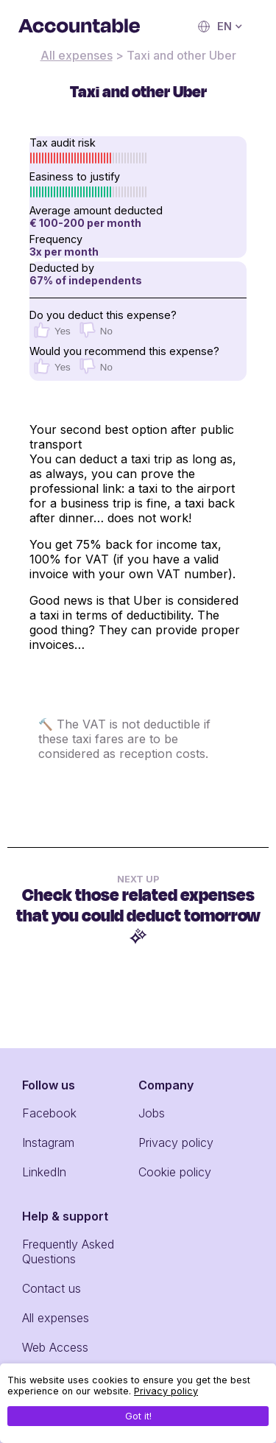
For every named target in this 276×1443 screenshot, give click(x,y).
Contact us (51, 1288)
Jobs (151, 1113)
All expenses (76, 55)
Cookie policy (174, 1172)
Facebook (49, 1113)
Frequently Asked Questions (68, 1251)
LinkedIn (44, 1172)
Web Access (55, 1347)
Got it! (138, 1416)
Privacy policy (175, 1142)
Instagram (48, 1142)
